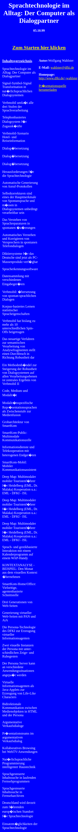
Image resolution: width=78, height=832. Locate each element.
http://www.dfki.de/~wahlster (58, 78)
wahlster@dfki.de (62, 67)
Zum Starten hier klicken (39, 47)
